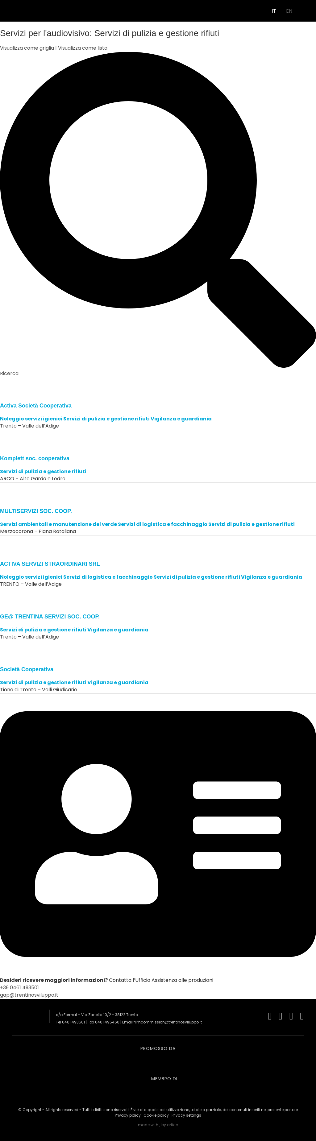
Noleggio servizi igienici (31, 418)
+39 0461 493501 (19, 987)
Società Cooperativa (26, 669)
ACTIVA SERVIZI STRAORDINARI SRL (50, 564)
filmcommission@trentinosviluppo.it (168, 1022)
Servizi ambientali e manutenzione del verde (58, 524)
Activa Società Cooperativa (36, 406)
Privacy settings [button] (186, 1115)
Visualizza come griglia (27, 48)
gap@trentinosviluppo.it (29, 994)
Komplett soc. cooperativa (34, 458)
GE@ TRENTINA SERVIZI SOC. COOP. (50, 617)
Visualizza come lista (82, 48)
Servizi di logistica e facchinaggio (162, 524)
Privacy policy (128, 1115)
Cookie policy (156, 1115)
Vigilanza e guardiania (181, 418)
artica (172, 1124)
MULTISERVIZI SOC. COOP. (36, 511)
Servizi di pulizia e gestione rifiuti (106, 418)
